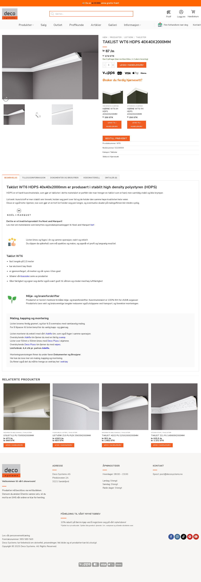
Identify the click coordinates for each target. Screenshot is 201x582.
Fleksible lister (60, 433)
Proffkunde (76, 25)
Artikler (96, 25)
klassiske (25, 276)
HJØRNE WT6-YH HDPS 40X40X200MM (135, 111)
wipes (57, 344)
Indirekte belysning (12, 433)
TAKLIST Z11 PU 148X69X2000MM (168, 435)
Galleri (112, 25)
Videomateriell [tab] (91, 178)
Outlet (58, 25)
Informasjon (132, 25)
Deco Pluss (53, 340)
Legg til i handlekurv (112, 125)
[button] (181, 14)
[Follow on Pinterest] (190, 537)
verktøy (64, 361)
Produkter (26, 25)
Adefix (49, 333)
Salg (43, 25)
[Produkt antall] (109, 65)
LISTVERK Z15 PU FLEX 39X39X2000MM (72, 435)
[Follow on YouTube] (196, 537)
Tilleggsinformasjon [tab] (33, 178)
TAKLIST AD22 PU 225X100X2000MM (120, 435)
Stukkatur (156, 433)
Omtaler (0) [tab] (111, 178)
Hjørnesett (114, 156)
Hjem (105, 37)
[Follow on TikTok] (183, 537)
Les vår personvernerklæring (16, 535)
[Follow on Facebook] (171, 537)
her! (92, 224)
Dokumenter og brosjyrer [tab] (64, 178)
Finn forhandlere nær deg (173, 24)
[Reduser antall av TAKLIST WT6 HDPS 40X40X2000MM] (104, 65)
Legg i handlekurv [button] (14, 445)
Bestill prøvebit (116, 138)
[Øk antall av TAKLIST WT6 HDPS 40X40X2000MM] (113, 65)
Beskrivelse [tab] (10, 178)
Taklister (141, 37)
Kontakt (197, 24)
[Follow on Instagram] (177, 537)
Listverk (128, 37)
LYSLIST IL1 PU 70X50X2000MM (18, 435)
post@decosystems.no (171, 474)
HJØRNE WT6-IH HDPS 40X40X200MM (110, 111)
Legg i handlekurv (132, 65)
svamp (62, 337)
